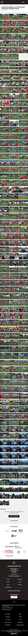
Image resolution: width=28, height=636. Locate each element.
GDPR (20, 619)
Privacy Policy (20, 622)
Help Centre (7, 614)
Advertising (8, 616)
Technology (8, 619)
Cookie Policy (7, 624)
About (20, 614)
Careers (20, 616)
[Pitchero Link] (14, 603)
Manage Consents (20, 624)
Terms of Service (8, 622)
